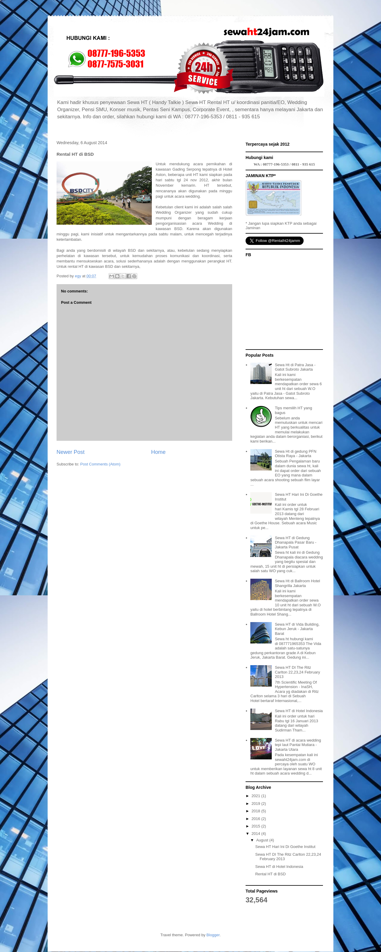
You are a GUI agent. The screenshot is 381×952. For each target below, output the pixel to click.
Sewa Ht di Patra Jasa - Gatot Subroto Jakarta (295, 367)
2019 (256, 803)
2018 (256, 811)
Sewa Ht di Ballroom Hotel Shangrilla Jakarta (297, 583)
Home (158, 452)
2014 (256, 833)
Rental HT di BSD (270, 874)
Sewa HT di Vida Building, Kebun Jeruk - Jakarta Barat (297, 629)
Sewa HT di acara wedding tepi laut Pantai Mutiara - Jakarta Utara (298, 745)
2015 (256, 826)
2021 (256, 796)
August (262, 840)
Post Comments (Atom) (100, 464)
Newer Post (71, 452)
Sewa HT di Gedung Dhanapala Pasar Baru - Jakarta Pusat (295, 542)
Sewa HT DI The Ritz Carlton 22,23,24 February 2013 (297, 672)
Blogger (213, 935)
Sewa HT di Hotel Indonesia (299, 711)
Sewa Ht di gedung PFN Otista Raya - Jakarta (295, 453)
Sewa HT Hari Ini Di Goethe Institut (285, 846)
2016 (256, 818)
